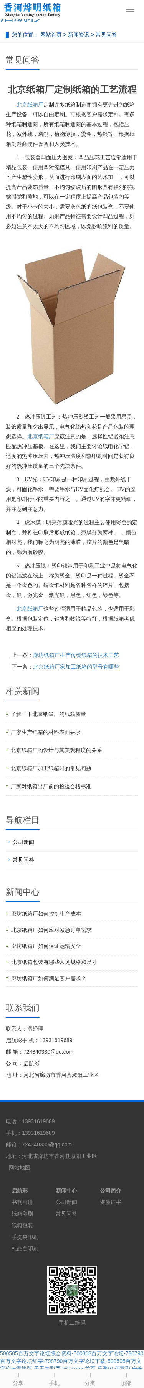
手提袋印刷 (25, 1237)
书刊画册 (22, 1202)
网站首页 (51, 35)
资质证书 (110, 1202)
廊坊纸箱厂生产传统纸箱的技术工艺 (76, 655)
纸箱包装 (22, 1225)
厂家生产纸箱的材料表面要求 (46, 732)
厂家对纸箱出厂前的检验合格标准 (51, 786)
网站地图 (19, 1167)
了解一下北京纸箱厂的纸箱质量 (48, 714)
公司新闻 (23, 842)
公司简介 (110, 1191)
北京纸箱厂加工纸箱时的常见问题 (51, 768)
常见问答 (105, 35)
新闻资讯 (79, 35)
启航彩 (20, 1191)
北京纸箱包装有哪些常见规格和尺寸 (54, 962)
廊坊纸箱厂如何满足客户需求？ (48, 978)
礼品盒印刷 (25, 1248)
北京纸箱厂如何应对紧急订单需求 (51, 930)
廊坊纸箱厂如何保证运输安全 (46, 946)
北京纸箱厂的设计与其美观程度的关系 (56, 750)
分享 (18, 1377)
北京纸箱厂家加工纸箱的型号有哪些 (76, 667)
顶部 (126, 1377)
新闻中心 (66, 1191)
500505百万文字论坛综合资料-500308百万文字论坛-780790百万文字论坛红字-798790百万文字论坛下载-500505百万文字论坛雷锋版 (71, 1361)
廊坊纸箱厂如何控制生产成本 (46, 914)
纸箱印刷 (22, 1214)
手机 (54, 1377)
